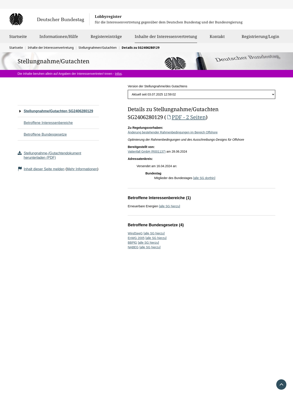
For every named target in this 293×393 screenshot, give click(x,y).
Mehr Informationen (82, 169)
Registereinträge (106, 38)
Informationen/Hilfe (58, 38)
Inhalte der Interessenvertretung (166, 36)
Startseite (18, 38)
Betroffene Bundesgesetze (45, 134)
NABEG (133, 247)
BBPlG (132, 242)
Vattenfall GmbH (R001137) (147, 151)
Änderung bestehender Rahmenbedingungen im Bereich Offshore (173, 132)
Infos (118, 73)
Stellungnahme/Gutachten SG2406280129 (58, 111)
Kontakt (217, 38)
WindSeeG (135, 233)
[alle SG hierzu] (169, 206)
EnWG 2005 (136, 238)
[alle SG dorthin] (204, 178)
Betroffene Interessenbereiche (48, 123)
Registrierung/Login (260, 38)
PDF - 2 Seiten (185, 117)
